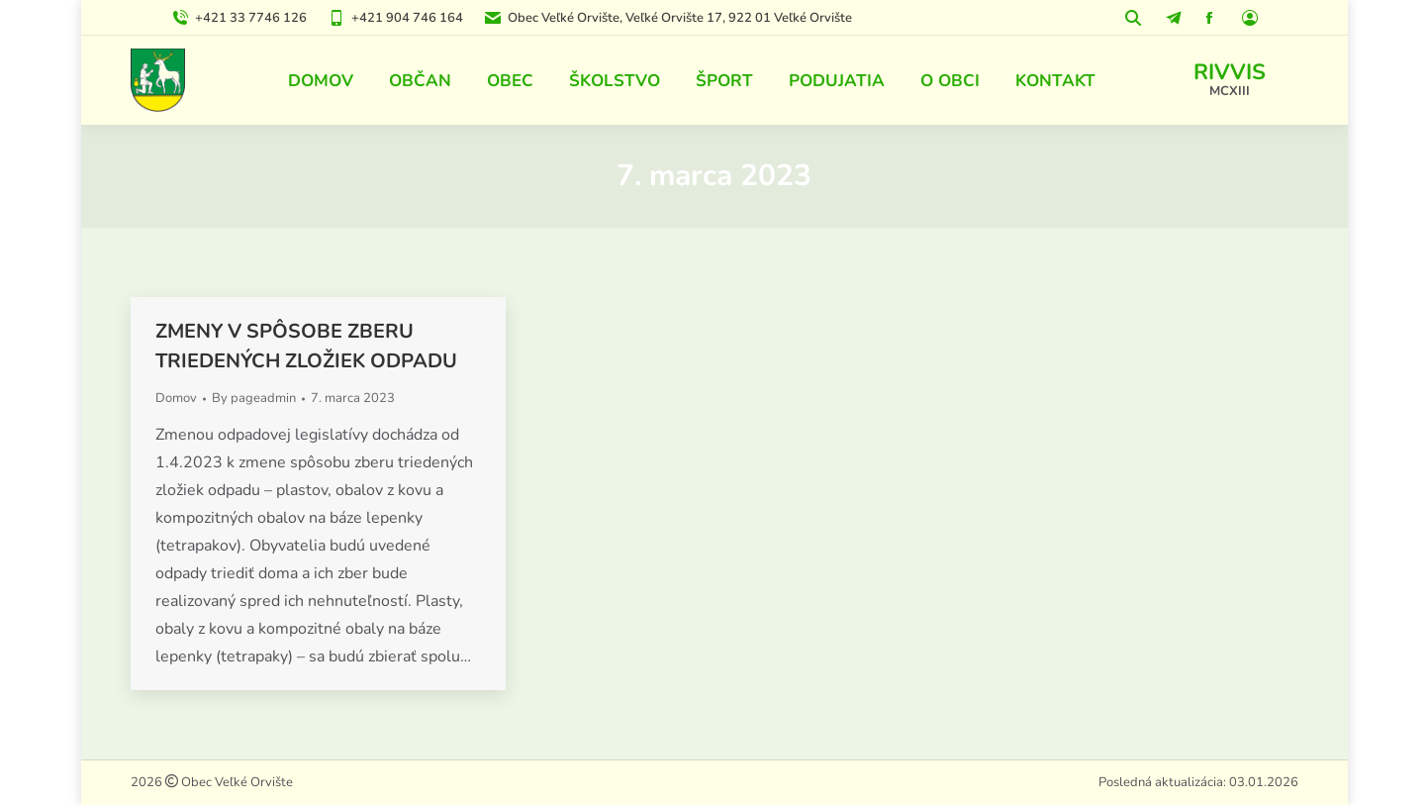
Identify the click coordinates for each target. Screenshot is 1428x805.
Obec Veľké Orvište (235, 782)
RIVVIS (1229, 72)
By (254, 398)
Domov (176, 398)
